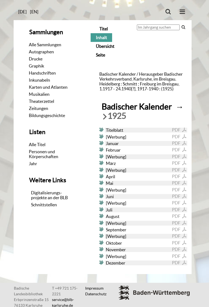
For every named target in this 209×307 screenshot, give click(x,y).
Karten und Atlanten (48, 87)
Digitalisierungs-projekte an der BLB (49, 195)
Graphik (36, 65)
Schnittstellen (44, 204)
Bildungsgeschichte (47, 115)
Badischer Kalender (137, 106)
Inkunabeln (39, 80)
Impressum (94, 288)
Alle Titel (37, 144)
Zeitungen (38, 108)
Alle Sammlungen (45, 44)
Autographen (41, 51)
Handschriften (42, 72)
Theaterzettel (41, 101)
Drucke (35, 58)
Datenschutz (95, 294)
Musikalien (39, 94)
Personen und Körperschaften (43, 154)
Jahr (33, 163)
